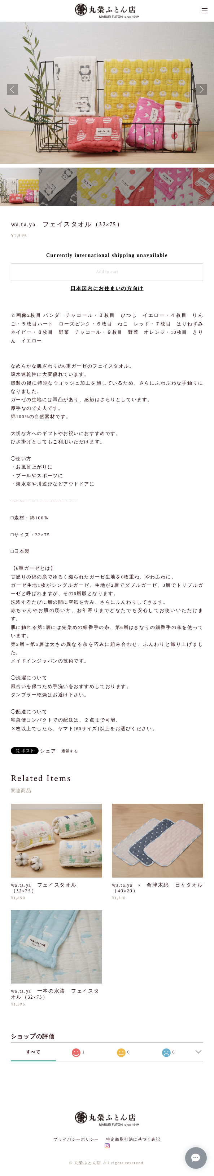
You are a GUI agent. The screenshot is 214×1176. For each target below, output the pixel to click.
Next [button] (201, 89)
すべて (33, 1052)
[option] (107, 89)
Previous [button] (12, 89)
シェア (48, 751)
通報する (69, 751)
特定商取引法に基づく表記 (133, 1139)
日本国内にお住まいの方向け (106, 288)
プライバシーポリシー (76, 1139)
